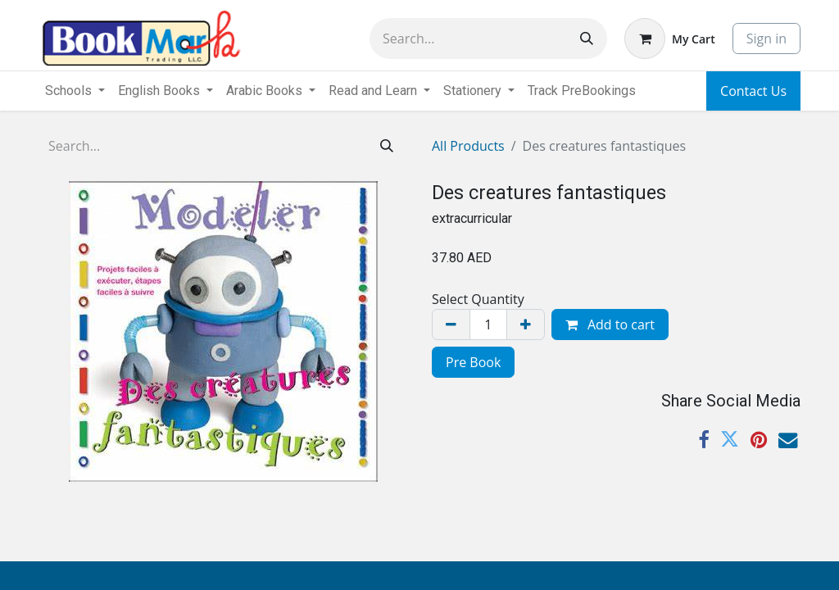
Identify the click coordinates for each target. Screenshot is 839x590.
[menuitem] (581, 91)
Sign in (766, 39)
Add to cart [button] (610, 324)
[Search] (586, 38)
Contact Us (753, 91)
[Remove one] (451, 324)
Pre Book (473, 362)
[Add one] (525, 324)
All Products (468, 146)
